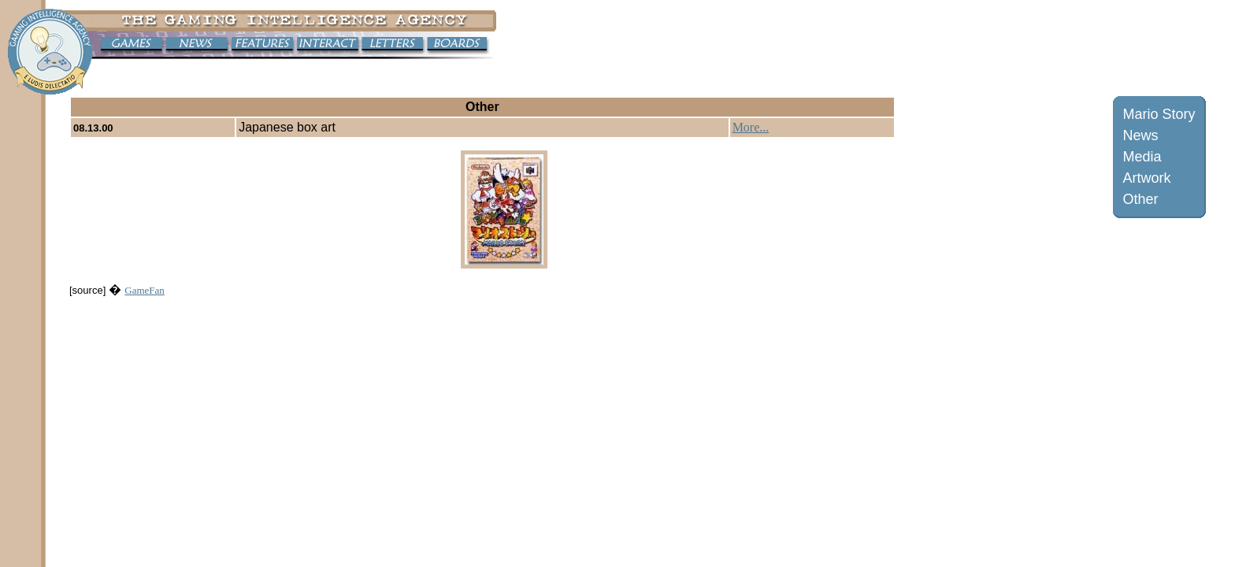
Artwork (1147, 178)
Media (1142, 157)
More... (751, 127)
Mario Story (1159, 114)
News (1141, 135)
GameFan (144, 290)
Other (1141, 199)
